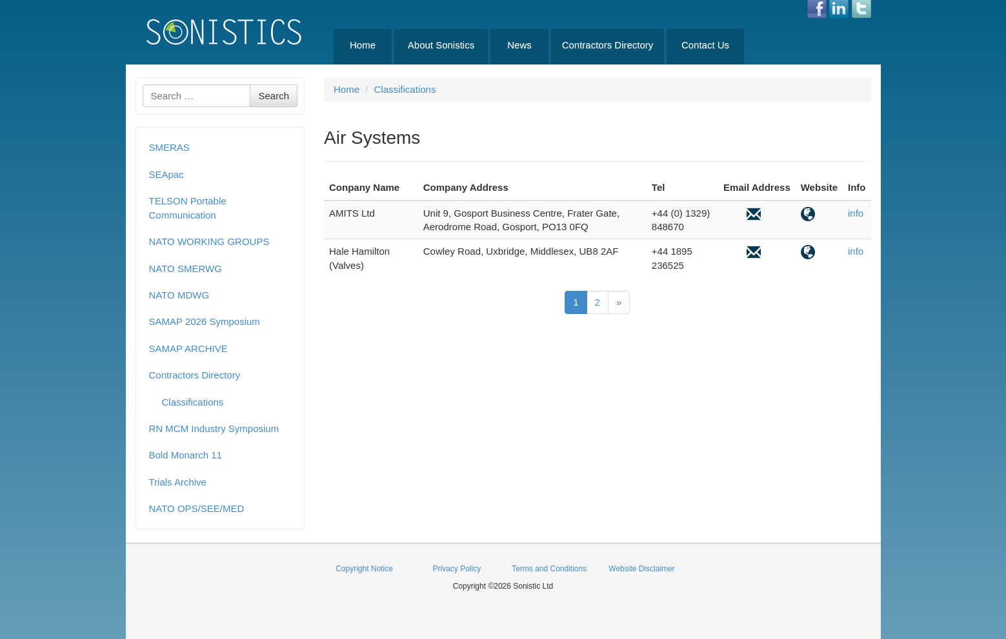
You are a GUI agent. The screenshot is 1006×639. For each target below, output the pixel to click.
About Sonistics (441, 44)
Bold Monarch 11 (185, 454)
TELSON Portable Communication (187, 207)
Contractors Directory (608, 44)
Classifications (193, 402)
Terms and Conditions (549, 568)
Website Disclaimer (641, 568)
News (519, 44)
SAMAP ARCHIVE (188, 348)
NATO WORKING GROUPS (209, 241)
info (855, 213)
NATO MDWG (179, 295)
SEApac (166, 174)
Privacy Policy (456, 568)
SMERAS (169, 147)
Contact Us (705, 44)
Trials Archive (177, 482)
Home (363, 44)
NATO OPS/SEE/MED (197, 508)
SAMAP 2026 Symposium (204, 321)
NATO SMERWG (185, 268)
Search (273, 95)
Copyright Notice (364, 568)
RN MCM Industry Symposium (214, 428)
